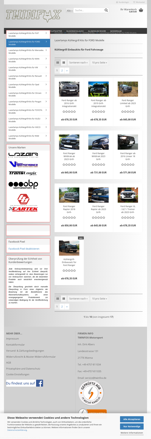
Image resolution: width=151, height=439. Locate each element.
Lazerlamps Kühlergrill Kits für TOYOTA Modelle (25, 111)
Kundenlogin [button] (122, 2)
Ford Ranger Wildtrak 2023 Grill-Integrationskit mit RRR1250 (98, 156)
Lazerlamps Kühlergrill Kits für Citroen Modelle (25, 94)
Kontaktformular (15, 344)
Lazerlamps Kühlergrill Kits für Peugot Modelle (25, 103)
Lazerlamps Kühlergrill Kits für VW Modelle (23, 69)
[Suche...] (69, 10)
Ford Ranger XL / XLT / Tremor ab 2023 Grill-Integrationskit (127, 209)
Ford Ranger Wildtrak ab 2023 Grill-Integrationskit (69, 156)
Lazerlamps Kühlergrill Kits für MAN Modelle (24, 60)
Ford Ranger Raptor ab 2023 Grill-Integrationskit (98, 209)
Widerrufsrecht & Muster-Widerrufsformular (31, 356)
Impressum (12, 338)
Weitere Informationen (132, 432)
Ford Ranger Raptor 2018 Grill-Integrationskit (69, 209)
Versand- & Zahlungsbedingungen (25, 350)
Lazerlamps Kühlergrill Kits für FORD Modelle (24, 43)
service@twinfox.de (95, 378)
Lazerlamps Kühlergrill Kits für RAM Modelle (24, 137)
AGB (8, 362)
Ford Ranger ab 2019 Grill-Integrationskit (98, 103)
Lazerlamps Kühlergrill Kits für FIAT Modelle (24, 34)
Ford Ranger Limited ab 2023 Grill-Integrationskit (128, 103)
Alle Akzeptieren (131, 419)
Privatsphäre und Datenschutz (23, 368)
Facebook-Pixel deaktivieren (24, 248)
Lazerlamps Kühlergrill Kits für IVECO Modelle (24, 128)
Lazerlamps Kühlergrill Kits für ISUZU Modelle (24, 120)
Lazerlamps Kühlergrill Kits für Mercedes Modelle (26, 51)
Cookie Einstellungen (17, 374)
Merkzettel (139, 2)
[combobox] (78, 62)
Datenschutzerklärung (17, 430)
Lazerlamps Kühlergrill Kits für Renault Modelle (25, 77)
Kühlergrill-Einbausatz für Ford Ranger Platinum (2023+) (69, 262)
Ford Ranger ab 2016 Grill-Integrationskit (69, 103)
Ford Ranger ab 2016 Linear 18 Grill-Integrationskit (128, 156)
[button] (58, 62)
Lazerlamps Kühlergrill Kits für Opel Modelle (24, 86)
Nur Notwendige (131, 426)
